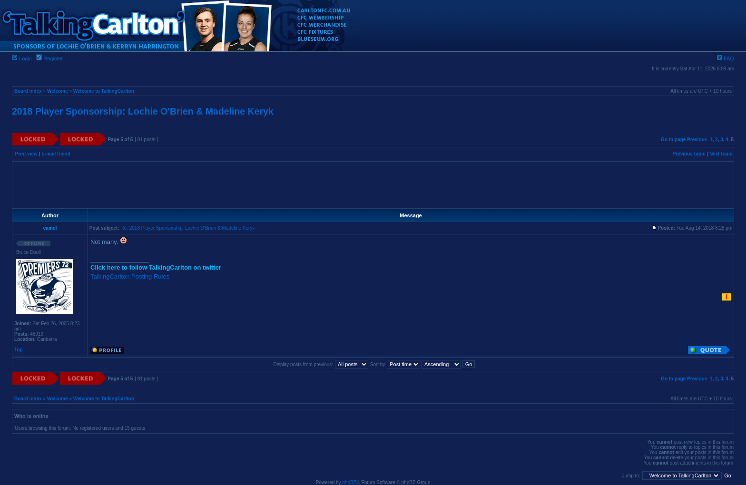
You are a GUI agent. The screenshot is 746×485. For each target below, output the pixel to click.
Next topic (720, 153)
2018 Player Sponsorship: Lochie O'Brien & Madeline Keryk (143, 111)
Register (49, 58)
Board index (28, 91)
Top (18, 349)
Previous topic (689, 153)
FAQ (725, 58)
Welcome (57, 91)
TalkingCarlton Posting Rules (129, 276)
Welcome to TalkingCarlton (103, 91)
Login (22, 58)
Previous (697, 139)
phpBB (349, 482)
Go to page (673, 139)
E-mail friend (55, 153)
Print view (26, 153)
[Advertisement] (373, 185)
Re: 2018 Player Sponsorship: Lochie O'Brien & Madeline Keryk (187, 228)
